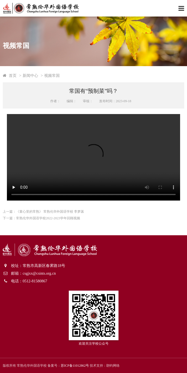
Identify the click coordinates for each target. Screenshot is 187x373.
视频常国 (52, 75)
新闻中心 (30, 75)
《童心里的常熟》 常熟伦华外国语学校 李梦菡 (50, 211)
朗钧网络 (113, 365)
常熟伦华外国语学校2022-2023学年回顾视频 (48, 218)
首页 (13, 75)
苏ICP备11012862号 (75, 365)
